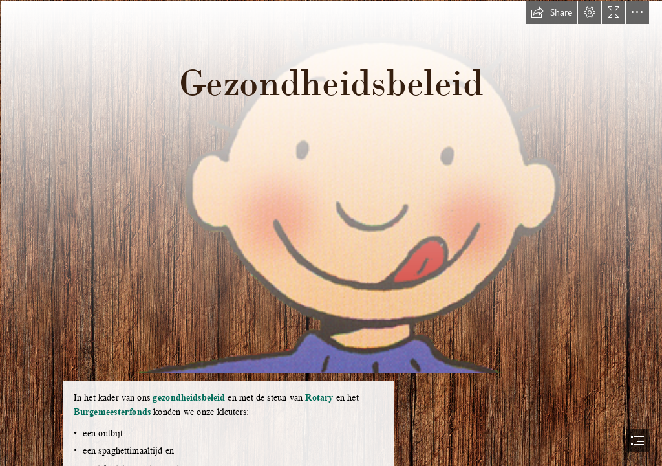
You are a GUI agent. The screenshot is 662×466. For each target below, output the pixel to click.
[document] (331, 233)
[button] (551, 12)
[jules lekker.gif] (331, 186)
